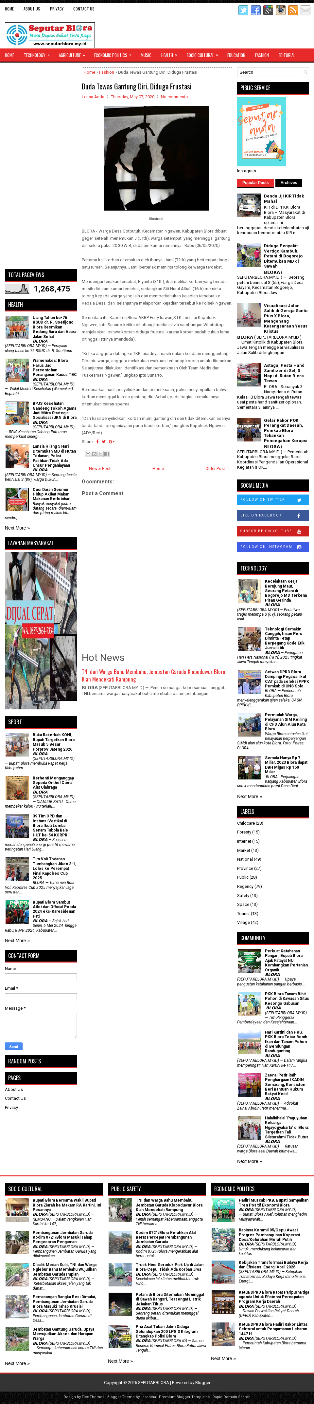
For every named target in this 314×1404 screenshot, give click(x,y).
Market (243, 850)
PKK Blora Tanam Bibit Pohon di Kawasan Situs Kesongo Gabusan (287, 999)
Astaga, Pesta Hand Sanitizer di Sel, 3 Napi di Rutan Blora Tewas (284, 373)
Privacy (56, 8)
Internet (244, 841)
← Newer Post (97, 468)
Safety (243, 895)
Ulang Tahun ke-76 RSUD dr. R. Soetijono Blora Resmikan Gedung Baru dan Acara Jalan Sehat (54, 327)
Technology (39, 53)
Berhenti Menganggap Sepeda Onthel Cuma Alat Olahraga (53, 783)
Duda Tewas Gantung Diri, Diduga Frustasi (137, 86)
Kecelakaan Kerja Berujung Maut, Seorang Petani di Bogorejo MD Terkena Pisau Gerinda (286, 591)
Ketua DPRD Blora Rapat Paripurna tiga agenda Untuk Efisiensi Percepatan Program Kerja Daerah (274, 1297)
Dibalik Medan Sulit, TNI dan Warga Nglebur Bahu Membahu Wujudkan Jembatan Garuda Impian (64, 1270)
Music (146, 55)
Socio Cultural (204, 53)
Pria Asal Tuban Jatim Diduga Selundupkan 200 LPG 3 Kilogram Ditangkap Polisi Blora (167, 1331)
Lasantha (148, 1397)
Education (236, 55)
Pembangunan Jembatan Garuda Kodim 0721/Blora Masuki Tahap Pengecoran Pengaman (63, 1237)
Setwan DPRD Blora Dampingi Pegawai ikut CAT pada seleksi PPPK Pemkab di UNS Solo (287, 679)
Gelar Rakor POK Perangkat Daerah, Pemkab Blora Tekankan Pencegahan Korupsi (285, 430)
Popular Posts (255, 182)
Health (171, 53)
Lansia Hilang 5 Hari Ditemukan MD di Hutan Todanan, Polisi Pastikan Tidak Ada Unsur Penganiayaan (54, 456)
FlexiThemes (93, 1397)
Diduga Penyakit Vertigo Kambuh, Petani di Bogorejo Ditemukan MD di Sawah (283, 256)
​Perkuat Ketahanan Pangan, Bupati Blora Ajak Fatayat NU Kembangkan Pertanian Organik (286, 960)
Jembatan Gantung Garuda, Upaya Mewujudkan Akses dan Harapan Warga (63, 1334)
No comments (174, 96)
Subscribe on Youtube (274, 531)
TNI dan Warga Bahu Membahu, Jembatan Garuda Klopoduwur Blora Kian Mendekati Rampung (153, 675)
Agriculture (74, 53)
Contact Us (84, 8)
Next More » (17, 528)
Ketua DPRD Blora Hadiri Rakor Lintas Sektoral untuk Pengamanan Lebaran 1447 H (273, 1329)
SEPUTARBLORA (153, 1382)
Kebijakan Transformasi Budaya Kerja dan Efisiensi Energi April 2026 (273, 1264)
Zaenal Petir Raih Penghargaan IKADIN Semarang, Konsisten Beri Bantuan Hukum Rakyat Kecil (285, 1084)
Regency (245, 886)
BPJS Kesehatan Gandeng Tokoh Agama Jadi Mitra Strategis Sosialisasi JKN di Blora (55, 410)
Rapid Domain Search (232, 1397)
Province (245, 868)
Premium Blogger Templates (184, 1397)
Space (243, 904)
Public (243, 877)
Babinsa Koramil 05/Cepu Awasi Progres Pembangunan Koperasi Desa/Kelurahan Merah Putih (269, 1235)
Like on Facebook (274, 516)
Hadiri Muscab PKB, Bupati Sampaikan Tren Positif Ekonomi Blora (273, 1202)
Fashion (262, 55)
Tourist (243, 913)
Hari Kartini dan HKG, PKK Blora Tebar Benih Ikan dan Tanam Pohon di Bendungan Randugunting (286, 1042)
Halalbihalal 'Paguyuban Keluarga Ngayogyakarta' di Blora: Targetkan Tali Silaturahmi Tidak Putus (287, 1127)
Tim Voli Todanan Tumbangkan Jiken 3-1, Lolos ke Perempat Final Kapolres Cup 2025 (54, 868)
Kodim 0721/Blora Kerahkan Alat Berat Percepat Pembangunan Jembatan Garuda (166, 1237)
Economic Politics (115, 53)
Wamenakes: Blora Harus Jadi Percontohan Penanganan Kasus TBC (55, 367)
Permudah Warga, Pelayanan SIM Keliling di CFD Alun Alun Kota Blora (286, 722)
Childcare (246, 823)
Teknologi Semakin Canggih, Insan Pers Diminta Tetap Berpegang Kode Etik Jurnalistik (285, 638)
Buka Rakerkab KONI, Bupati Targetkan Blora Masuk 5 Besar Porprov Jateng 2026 (54, 742)
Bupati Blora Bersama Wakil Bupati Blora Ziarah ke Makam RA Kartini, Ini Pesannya (67, 1205)
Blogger (202, 1382)
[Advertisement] (41, 165)
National (245, 859)
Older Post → (217, 468)
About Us (32, 8)
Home (9, 8)
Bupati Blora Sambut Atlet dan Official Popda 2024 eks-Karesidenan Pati (54, 909)
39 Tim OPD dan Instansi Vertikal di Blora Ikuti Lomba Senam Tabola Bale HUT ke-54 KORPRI (51, 825)
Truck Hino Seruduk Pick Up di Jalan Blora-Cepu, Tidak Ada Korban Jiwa (169, 1267)
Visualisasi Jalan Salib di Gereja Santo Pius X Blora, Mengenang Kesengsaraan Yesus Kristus (285, 318)
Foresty (244, 832)
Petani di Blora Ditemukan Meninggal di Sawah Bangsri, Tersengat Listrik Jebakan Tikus (170, 1299)
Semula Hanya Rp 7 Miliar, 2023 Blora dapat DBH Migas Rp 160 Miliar (286, 765)
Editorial (287, 55)
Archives (289, 182)
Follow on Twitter (274, 500)
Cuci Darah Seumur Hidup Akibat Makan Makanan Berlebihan (51, 494)
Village (243, 922)
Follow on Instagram (274, 547)
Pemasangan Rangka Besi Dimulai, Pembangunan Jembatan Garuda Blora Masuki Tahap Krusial (64, 1302)
